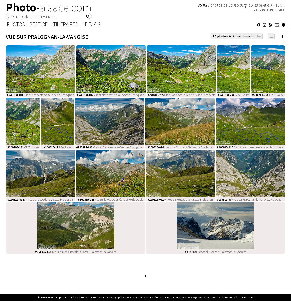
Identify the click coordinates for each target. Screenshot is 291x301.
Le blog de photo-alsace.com (168, 297)
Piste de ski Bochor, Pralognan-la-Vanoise (215, 252)
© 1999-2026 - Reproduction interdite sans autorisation (71, 297)
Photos (16, 24)
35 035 (204, 5)
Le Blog (92, 24)
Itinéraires (65, 24)
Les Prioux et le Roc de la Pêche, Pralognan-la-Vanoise (75, 252)
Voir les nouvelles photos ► (236, 297)
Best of (38, 24)
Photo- (49, 7)
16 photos (237, 36)
